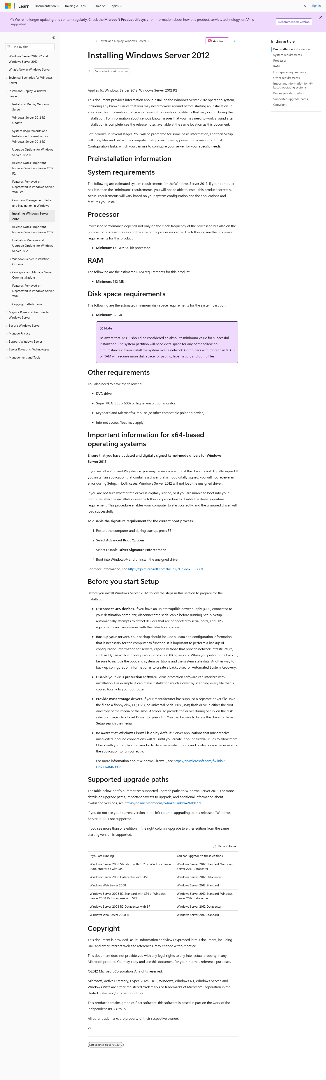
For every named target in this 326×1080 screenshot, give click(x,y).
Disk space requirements (289, 72)
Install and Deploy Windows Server (123, 41)
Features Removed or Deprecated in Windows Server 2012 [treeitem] (33, 290)
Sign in (316, 5)
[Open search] (305, 6)
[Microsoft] (8, 6)
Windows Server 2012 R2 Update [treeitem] (29, 120)
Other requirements (286, 78)
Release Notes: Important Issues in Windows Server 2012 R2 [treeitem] (32, 168)
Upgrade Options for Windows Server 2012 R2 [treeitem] (32, 152)
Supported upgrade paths (290, 99)
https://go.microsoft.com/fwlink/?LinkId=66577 (164, 569)
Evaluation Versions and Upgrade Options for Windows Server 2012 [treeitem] (32, 245)
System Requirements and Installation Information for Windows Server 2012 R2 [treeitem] (30, 136)
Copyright (280, 104)
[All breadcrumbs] (91, 40)
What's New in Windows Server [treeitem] (30, 69)
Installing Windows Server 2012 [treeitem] (30, 216)
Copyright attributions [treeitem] (27, 304)
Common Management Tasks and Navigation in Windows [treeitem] (31, 203)
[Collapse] (53, 38)
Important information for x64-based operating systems (294, 85)
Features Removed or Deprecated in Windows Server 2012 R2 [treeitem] (33, 186)
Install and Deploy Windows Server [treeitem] (30, 107)
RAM (276, 66)
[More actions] (234, 40)
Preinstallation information (291, 49)
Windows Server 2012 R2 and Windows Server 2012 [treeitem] (28, 59)
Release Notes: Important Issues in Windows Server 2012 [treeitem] (32, 229)
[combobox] (30, 46)
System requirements (287, 55)
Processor (279, 60)
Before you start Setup (288, 93)
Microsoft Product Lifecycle (126, 19)
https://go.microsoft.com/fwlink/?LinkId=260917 (161, 803)
